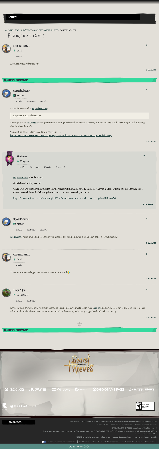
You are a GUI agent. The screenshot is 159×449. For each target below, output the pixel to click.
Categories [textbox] (13, 17)
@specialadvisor (20, 177)
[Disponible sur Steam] (81, 390)
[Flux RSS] (3, 30)
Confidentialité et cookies (108, 442)
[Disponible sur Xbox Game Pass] (108, 390)
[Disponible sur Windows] (61, 390)
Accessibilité (150, 442)
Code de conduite (127, 442)
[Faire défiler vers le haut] (74, 446)
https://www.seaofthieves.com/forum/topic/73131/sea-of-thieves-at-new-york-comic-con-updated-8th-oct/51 (61, 135)
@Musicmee (32, 122)
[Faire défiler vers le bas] (85, 446)
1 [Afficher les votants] (146, 90)
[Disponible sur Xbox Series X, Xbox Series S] (14, 390)
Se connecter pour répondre (16, 80)
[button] (73, 17)
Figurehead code (39, 108)
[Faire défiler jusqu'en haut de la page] (70, 446)
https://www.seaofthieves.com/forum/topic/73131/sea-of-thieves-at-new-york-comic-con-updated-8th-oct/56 (64, 198)
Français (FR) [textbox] (15, 422)
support (98, 307)
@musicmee (15, 236)
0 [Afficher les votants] (146, 45)
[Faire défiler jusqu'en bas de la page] (88, 446)
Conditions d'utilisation (87, 442)
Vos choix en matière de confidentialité (61, 442)
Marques (139, 442)
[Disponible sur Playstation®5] (38, 390)
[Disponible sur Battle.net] (142, 390)
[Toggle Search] (12, 21)
